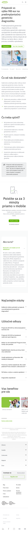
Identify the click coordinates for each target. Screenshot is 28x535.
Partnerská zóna (6, 514)
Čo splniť (12, 69)
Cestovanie (4, 455)
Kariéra (17, 487)
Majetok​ (3, 460)
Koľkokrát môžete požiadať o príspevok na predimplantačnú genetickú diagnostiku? (12, 309)
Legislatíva (18, 518)
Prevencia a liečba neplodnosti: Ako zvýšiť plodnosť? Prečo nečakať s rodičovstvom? (14, 365)
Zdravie (3, 445)
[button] (6, 46)
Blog (4, 484)
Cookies (17, 514)
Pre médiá (18, 484)
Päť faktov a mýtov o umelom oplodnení (14, 372)
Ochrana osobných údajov (6, 522)
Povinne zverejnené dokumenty (18, 492)
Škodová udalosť (21, 472)
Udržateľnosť (6, 496)
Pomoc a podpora (7, 490)
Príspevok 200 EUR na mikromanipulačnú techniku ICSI (14, 329)
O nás (4, 493)
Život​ (2, 465)
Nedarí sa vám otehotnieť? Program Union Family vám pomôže (14, 343)
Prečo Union (6, 487)
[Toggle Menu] (25, 2)
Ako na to (18, 69)
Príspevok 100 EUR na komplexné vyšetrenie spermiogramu (14, 336)
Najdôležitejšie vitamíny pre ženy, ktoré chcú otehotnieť (14, 351)
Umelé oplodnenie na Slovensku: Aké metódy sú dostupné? (14, 358)
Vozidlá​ (3, 450)
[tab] (14, 248)
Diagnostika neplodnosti (14, 378)
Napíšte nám (14, 476)
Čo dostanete (4, 69)
